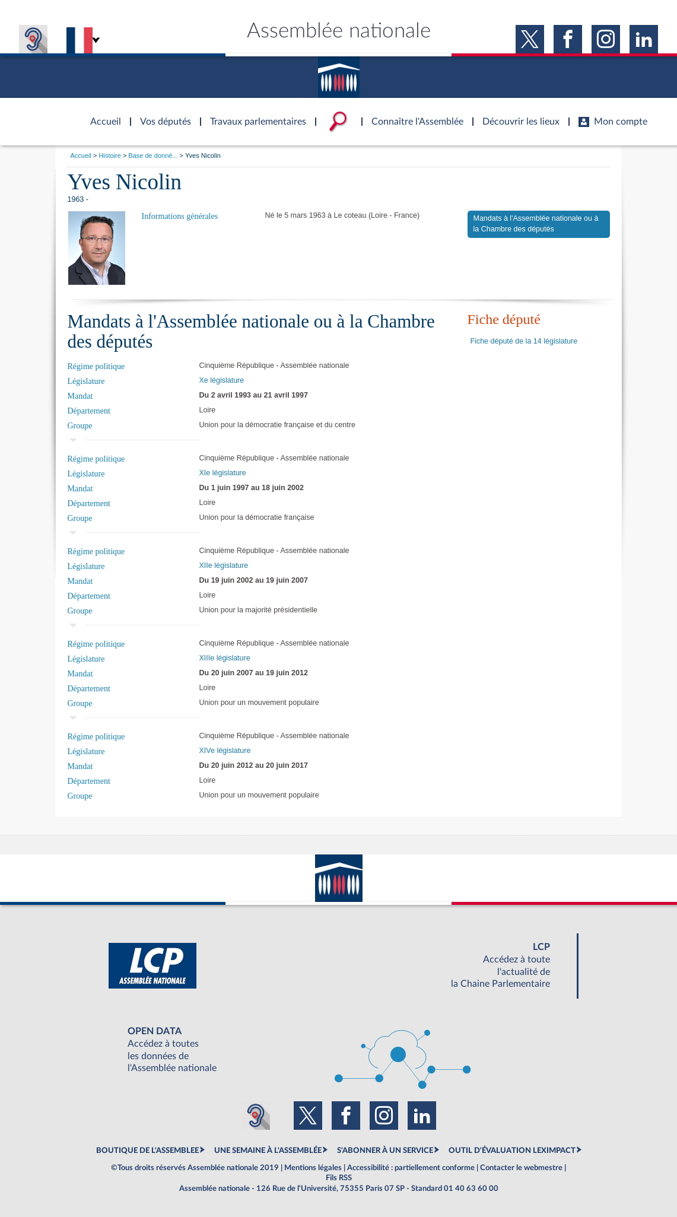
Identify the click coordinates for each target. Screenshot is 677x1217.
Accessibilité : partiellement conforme (411, 1167)
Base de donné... (152, 155)
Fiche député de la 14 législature (524, 341)
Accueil (81, 155)
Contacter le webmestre (521, 1167)
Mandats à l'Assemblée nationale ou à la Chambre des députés (536, 223)
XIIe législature (224, 565)
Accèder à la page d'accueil (101, 114)
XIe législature (222, 473)
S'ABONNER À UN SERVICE (385, 1150)
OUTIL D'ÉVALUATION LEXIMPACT (512, 1150)
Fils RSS (339, 1177)
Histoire (110, 155)
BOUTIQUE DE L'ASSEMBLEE (147, 1150)
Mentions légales (313, 1167)
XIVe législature (225, 750)
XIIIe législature (224, 658)
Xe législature (221, 380)
